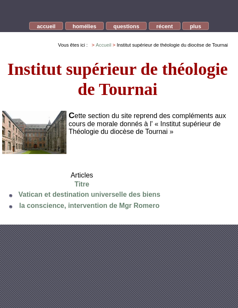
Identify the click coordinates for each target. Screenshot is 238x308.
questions (126, 26)
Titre (82, 184)
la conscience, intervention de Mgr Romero (89, 205)
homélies (84, 26)
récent (165, 26)
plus (195, 26)
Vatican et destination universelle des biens (89, 194)
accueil (46, 26)
